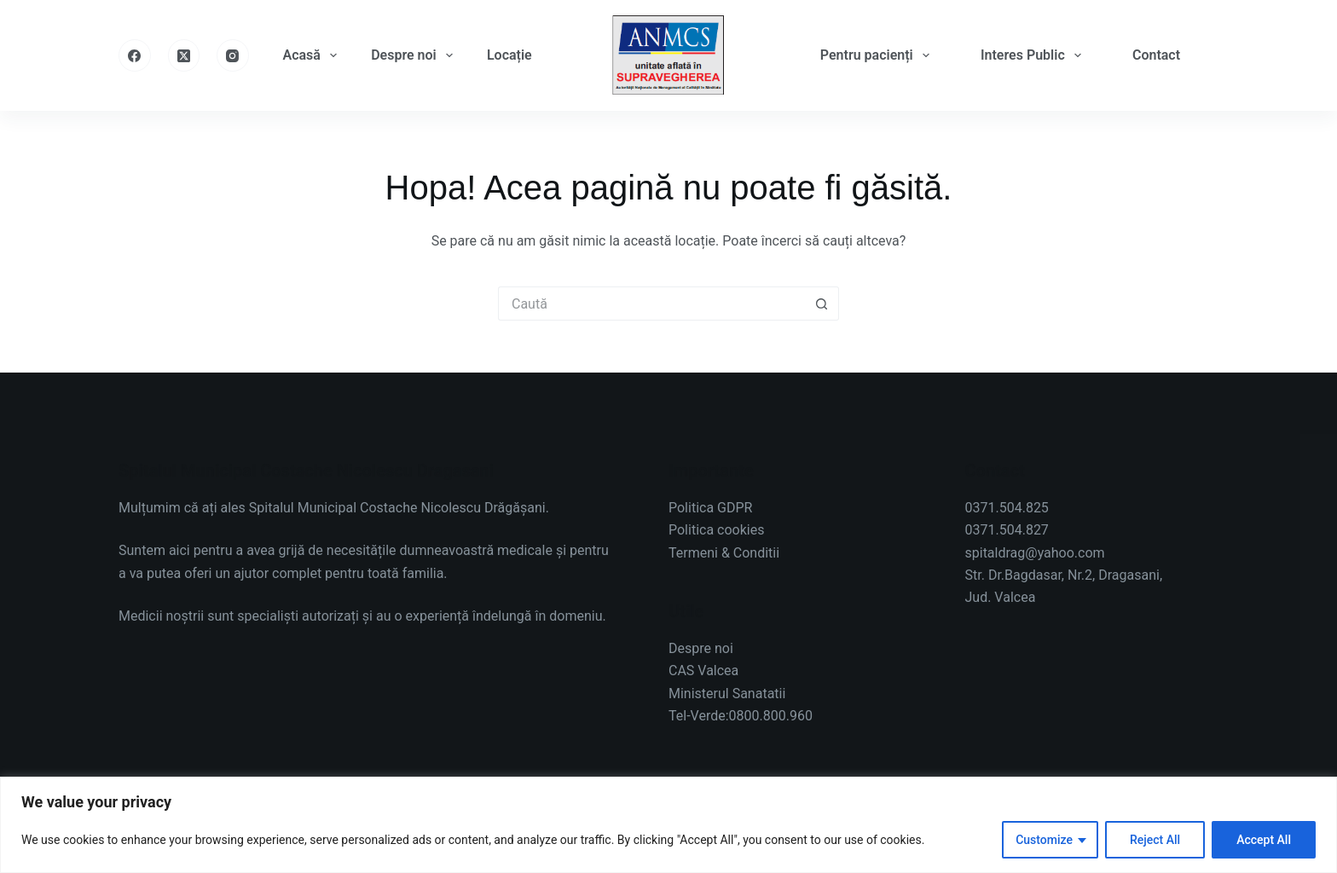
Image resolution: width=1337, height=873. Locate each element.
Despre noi (415, 55)
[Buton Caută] (822, 303)
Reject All (1155, 840)
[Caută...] (651, 303)
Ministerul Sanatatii (726, 693)
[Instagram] (233, 55)
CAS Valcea (703, 670)
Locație (509, 55)
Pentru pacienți (878, 55)
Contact (1156, 55)
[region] (668, 825)
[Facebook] (135, 55)
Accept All (1263, 840)
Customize (1044, 840)
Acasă (313, 55)
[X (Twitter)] (184, 55)
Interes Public (1034, 55)
